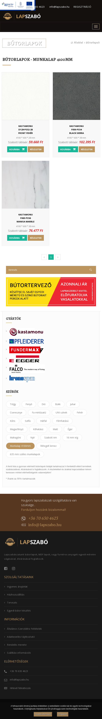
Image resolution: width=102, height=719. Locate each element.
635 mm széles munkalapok (25, 454)
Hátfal (43, 420)
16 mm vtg (72, 437)
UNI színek (61, 412)
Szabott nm (50, 437)
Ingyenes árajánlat (16, 586)
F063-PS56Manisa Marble (25, 218)
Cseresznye (16, 412)
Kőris (12, 420)
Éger (70, 429)
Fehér (80, 412)
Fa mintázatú (39, 412)
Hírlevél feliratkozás (20, 688)
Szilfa (28, 420)
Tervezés (10, 602)
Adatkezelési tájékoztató (19, 636)
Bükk (57, 404)
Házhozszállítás (14, 594)
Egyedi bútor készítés (17, 610)
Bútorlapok (93, 42)
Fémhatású (62, 420)
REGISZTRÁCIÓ (82, 6)
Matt (55, 429)
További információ (43, 714)
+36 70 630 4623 (39, 518)
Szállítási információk (17, 652)
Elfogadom (62, 714)
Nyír (32, 437)
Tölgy (13, 404)
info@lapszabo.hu (59, 6)
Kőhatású (38, 429)
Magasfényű (16, 429)
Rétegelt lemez (48, 445)
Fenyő (29, 404)
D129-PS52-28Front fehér (25, 129)
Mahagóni (15, 437)
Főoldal (78, 42)
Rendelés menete (15, 644)
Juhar (73, 404)
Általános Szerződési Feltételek (23, 628)
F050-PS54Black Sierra (76, 129)
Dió (44, 404)
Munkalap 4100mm (20, 445)
